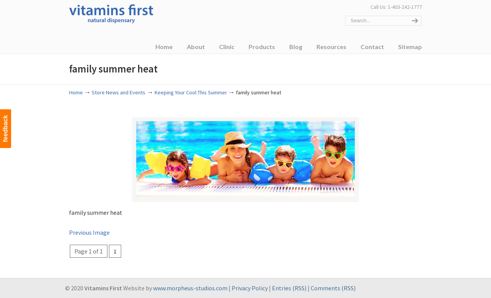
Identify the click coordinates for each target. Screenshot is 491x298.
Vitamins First (111, 13)
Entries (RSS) (289, 288)
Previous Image (89, 232)
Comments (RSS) (333, 288)
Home (76, 92)
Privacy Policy (250, 288)
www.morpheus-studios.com (190, 288)
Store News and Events (118, 92)
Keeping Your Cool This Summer (191, 92)
